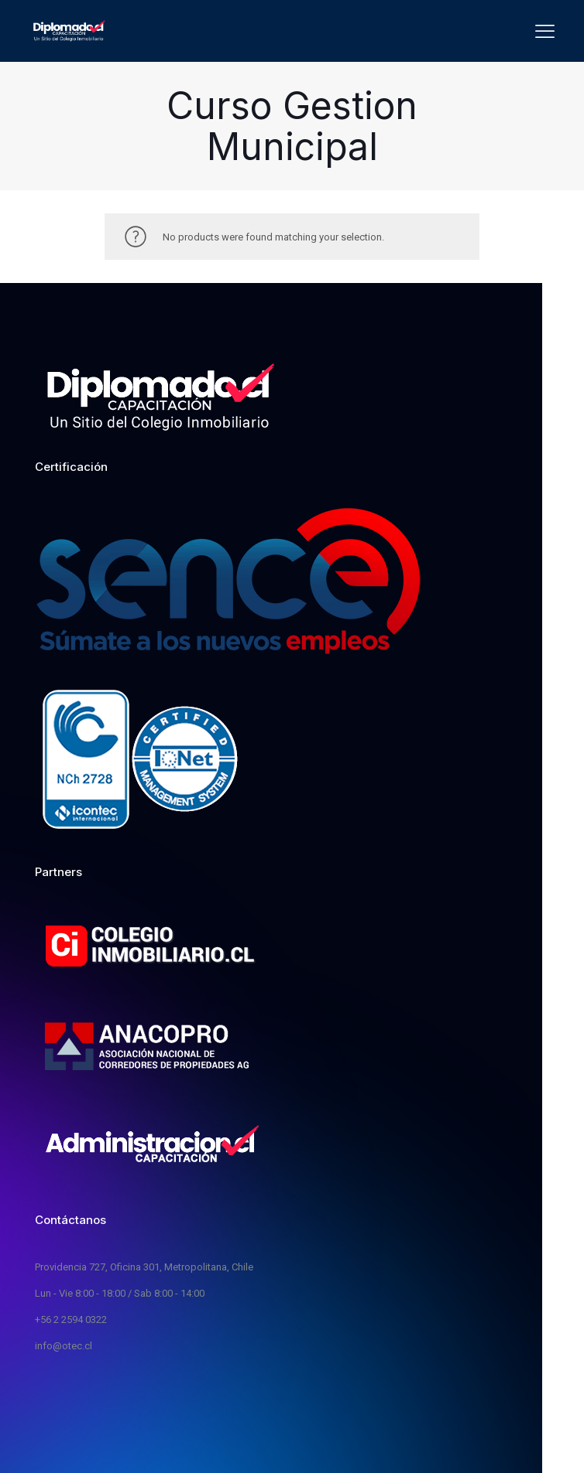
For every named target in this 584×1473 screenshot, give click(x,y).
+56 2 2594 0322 (71, 1319)
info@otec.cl (63, 1346)
